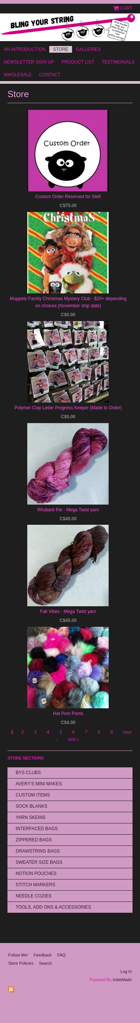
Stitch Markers (35, 884)
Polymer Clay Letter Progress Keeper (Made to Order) (68, 407)
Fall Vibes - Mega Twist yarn (68, 611)
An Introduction (25, 49)
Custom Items (33, 795)
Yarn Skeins (31, 817)
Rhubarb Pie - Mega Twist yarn (68, 509)
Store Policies (20, 963)
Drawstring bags (38, 851)
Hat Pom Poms (68, 713)
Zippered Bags (34, 839)
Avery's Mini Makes (39, 783)
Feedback (43, 955)
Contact (49, 74)
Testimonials (118, 62)
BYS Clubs (28, 772)
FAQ (61, 955)
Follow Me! (18, 955)
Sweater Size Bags (39, 862)
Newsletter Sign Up (29, 62)
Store (60, 49)
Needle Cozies (34, 896)
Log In (126, 971)
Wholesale (18, 74)
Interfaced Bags (37, 828)
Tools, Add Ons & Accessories (53, 907)
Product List (78, 62)
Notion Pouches (36, 873)
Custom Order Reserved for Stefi (68, 196)
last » (73, 739)
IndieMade (122, 979)
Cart (126, 8)
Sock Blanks (31, 806)
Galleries (88, 49)
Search (45, 963)
